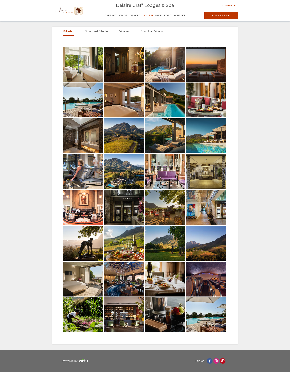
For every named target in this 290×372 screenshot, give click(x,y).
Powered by (75, 361)
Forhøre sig (221, 15)
